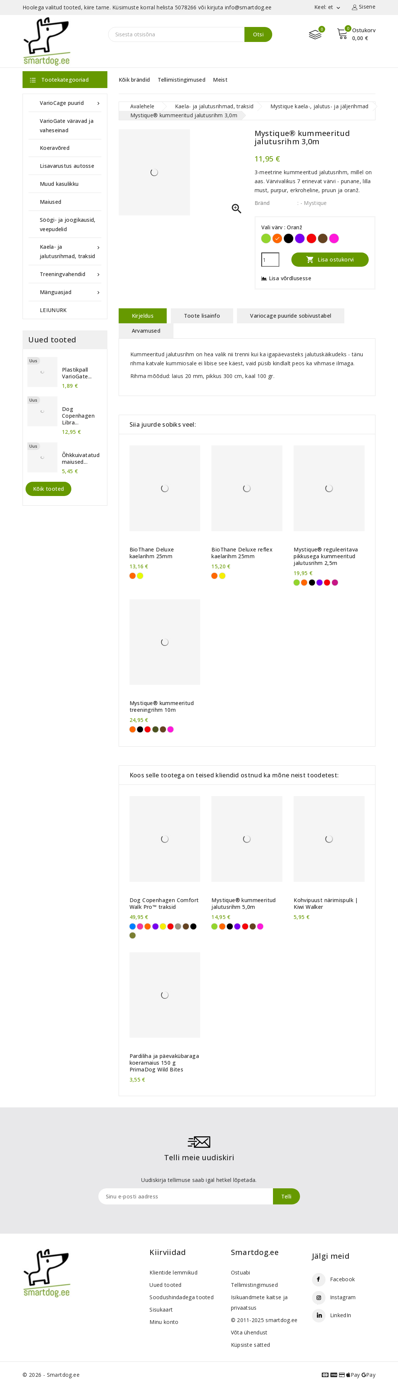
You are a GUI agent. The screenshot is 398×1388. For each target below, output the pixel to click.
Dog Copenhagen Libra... (78, 416)
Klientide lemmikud (173, 1272)
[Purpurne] (334, 238)
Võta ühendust (249, 1332)
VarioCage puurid (70, 103)
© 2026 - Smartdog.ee (51, 1374)
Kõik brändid (134, 79)
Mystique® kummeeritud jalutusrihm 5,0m (243, 903)
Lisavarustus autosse (67, 165)
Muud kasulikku (59, 183)
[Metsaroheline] (133, 935)
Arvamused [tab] (146, 330)
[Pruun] (322, 238)
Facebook (342, 1279)
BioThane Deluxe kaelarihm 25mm (152, 553)
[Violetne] (300, 238)
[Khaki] (155, 729)
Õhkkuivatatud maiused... (81, 458)
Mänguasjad (70, 292)
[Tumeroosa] (335, 583)
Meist (220, 79)
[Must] (288, 238)
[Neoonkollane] (140, 576)
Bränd (262, 202)
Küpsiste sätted (250, 1344)
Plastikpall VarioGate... (77, 373)
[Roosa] (140, 926)
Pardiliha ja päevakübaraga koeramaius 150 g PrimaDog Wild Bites (164, 1063)
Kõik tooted (48, 488)
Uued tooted (165, 1284)
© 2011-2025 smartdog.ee (264, 1320)
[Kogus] (270, 259)
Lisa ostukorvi (330, 259)
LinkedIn (340, 1315)
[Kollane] (222, 576)
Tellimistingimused (181, 79)
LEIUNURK (53, 310)
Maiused (50, 201)
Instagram (343, 1297)
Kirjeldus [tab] (143, 315)
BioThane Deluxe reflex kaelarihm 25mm (242, 553)
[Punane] (311, 238)
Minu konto (163, 1321)
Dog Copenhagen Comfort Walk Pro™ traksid (164, 903)
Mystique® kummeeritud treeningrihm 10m (162, 706)
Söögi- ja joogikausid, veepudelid (68, 224)
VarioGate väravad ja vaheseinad (66, 125)
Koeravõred (54, 147)
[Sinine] (133, 926)
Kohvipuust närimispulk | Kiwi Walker (326, 903)
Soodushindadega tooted (181, 1297)
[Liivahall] (178, 926)
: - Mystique (312, 202)
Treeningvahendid (70, 274)
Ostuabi (240, 1272)
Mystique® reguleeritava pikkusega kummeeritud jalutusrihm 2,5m (326, 556)
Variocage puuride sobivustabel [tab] (290, 315)
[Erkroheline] (266, 238)
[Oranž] (277, 238)
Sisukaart (161, 1309)
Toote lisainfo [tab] (202, 315)
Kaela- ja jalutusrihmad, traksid (70, 251)
